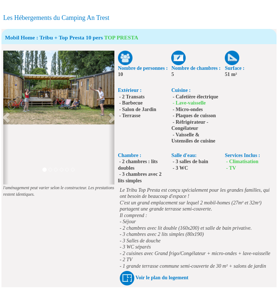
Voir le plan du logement (161, 277)
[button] (6, 117)
